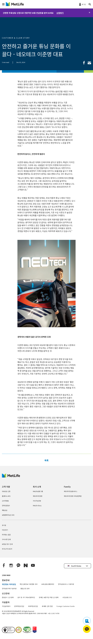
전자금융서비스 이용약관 (66, 584)
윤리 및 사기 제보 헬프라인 (26, 597)
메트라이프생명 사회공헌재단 (73, 496)
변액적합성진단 (19, 606)
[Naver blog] (26, 565)
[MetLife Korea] (11, 476)
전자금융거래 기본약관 (9, 588)
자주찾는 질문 (6, 535)
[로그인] (82, 4)
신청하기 (60, 12)
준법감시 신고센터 (8, 597)
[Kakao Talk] (18, 565)
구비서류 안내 (6, 539)
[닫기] (89, 12)
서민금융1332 (67, 597)
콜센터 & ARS (6, 496)
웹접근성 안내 (24, 588)
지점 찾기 (5, 530)
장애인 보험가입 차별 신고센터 (49, 597)
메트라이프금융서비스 (70, 491)
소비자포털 (5, 501)
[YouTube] (33, 565)
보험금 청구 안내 (7, 544)
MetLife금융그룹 (38, 491)
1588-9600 (6, 575)
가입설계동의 (6, 606)
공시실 (4, 525)
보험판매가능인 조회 (8, 515)
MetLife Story (37, 505)
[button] (3, 4)
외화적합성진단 (33, 606)
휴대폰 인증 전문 (47, 606)
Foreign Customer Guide (65, 606)
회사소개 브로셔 (7, 549)
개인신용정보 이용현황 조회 (29, 584)
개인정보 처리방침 (9, 584)
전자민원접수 (6, 505)
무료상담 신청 (6, 491)
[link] (84, 62)
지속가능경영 (37, 501)
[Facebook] (4, 565)
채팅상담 (4, 510)
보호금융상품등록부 (47, 584)
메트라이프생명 (37, 496)
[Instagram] (11, 565)
